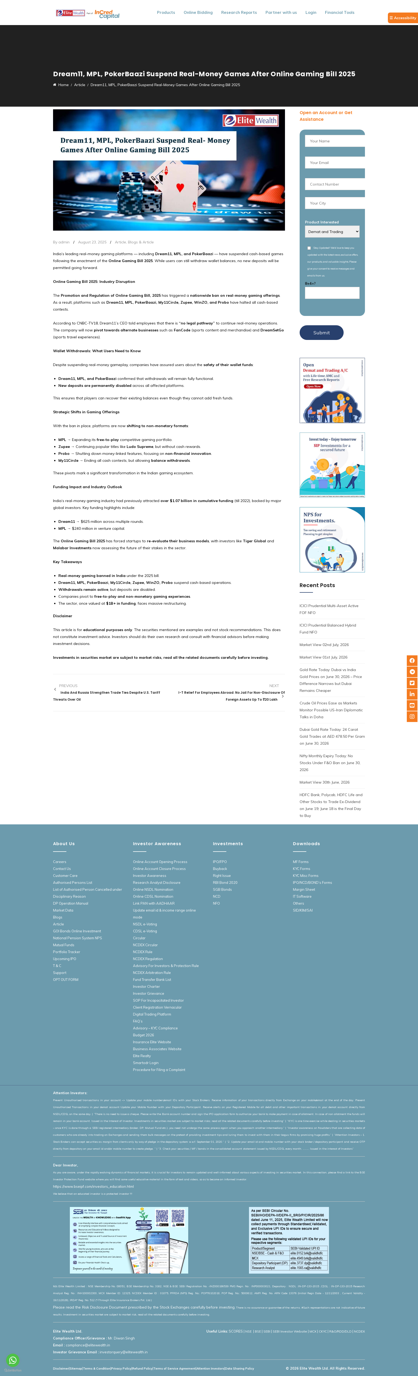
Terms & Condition (96, 1368)
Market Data (63, 910)
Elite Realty (142, 1056)
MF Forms (301, 862)
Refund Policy (142, 1368)
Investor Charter (146, 986)
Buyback (220, 868)
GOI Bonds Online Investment (77, 931)
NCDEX (359, 1331)
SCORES (236, 1331)
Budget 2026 (143, 1035)
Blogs (57, 917)
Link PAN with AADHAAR (154, 903)
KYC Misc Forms (306, 875)
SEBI (266, 1331)
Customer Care (65, 875)
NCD (216, 896)
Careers (59, 862)
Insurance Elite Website (152, 1042)
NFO (216, 903)
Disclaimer (61, 1368)
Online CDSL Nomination (153, 896)
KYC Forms (301, 868)
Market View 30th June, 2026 (324, 782)
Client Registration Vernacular (157, 1007)
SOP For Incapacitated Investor (158, 1000)
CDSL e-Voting (145, 931)
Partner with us (281, 12)
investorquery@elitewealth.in (124, 1352)
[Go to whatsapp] (12, 1360)
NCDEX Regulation (148, 959)
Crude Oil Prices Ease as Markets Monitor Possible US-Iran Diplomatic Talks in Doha (331, 710)
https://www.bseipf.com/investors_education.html (93, 1186)
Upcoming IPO (64, 959)
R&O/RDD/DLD (340, 1331)
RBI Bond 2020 (225, 882)
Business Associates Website (157, 1049)
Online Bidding (198, 12)
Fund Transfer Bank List (152, 979)
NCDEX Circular (145, 945)
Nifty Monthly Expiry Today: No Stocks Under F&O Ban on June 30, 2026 (330, 762)
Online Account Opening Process (160, 862)
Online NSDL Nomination (153, 889)
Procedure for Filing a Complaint (159, 1070)
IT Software (302, 896)
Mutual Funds (63, 945)
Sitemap (76, 1368)
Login (311, 12)
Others (298, 903)
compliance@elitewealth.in (88, 1345)
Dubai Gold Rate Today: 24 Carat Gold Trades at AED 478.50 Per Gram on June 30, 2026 (332, 736)
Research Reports (239, 12)
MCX (313, 1331)
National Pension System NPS (77, 938)
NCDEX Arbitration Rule (152, 972)
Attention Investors (210, 1368)
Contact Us (62, 868)
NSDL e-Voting (145, 924)
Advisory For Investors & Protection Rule (166, 966)
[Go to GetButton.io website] (12, 1370)
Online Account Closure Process (159, 868)
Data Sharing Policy (239, 1368)
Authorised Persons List (72, 882)
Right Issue (222, 875)
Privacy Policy (121, 1368)
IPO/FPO (220, 862)
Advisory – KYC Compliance (155, 1028)
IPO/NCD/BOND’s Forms (312, 882)
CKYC (323, 1331)
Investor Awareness (149, 875)
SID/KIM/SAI (303, 910)
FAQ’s (138, 1021)
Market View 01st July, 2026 (323, 657)
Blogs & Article (141, 242)
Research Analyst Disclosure (156, 882)
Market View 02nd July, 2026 (324, 644)
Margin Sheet (304, 889)
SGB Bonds (222, 889)
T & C (57, 966)
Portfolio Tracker (66, 952)
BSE (258, 1331)
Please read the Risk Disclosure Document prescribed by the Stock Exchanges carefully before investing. (144, 1307)
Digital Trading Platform (152, 1014)
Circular (139, 938)
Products (166, 12)
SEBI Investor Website (290, 1331)
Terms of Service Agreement (174, 1368)
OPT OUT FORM (65, 979)
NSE (248, 1331)
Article (120, 242)
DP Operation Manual (70, 903)
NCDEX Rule (142, 952)
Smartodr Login (146, 1063)
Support (59, 972)
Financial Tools (340, 12)
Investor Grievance (148, 993)
